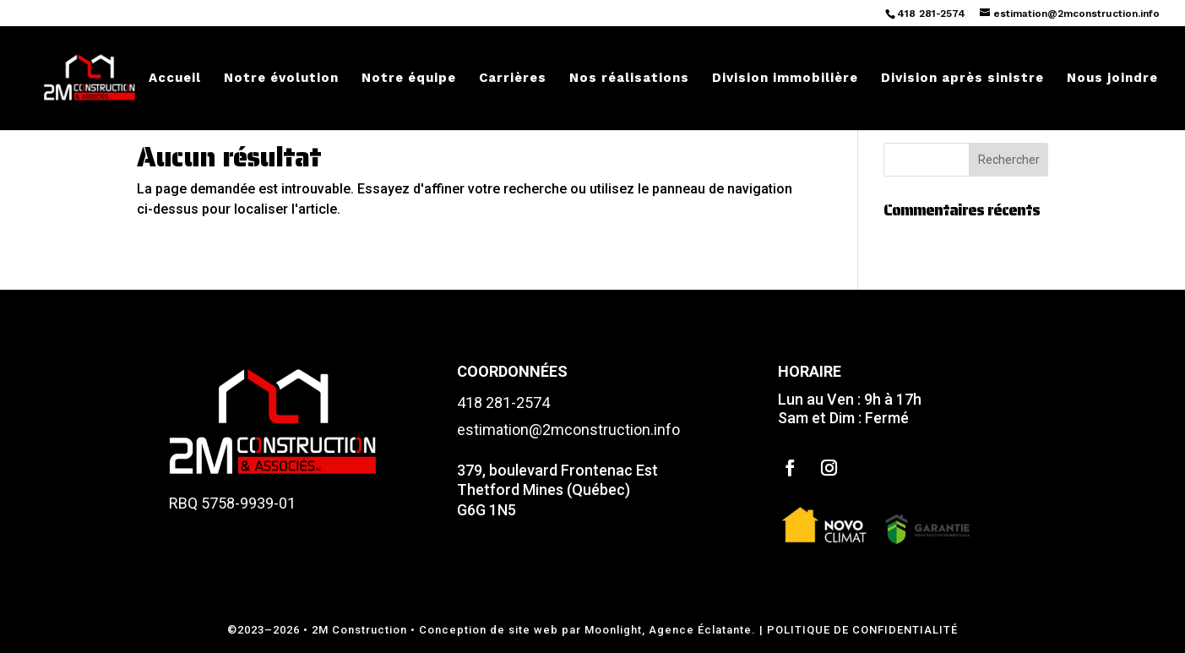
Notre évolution (281, 78)
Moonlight (613, 629)
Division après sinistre (962, 78)
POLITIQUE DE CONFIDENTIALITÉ (862, 629)
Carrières (512, 78)
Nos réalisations (629, 78)
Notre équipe (408, 78)
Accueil (175, 78)
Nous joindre (1112, 78)
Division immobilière (785, 78)
